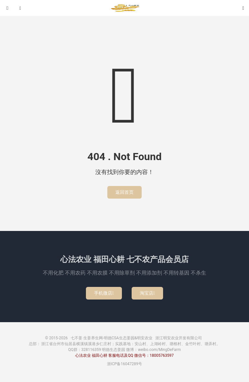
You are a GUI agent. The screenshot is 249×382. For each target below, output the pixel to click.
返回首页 (124, 192)
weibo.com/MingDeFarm (159, 349)
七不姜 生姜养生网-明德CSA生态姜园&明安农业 (124, 8)
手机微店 (104, 293)
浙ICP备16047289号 (124, 364)
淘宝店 (147, 293)
